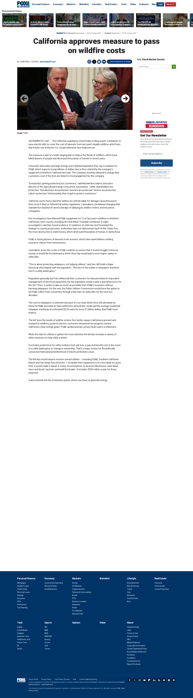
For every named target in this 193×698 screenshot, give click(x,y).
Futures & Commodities (81, 592)
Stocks (75, 583)
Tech (123, 4)
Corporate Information (136, 646)
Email (104, 62)
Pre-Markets (77, 611)
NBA (46, 630)
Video (133, 4)
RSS (159, 680)
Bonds (74, 595)
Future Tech (22, 642)
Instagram (139, 680)
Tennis (47, 649)
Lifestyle (96, 4)
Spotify (169, 680)
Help (74, 679)
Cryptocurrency (78, 589)
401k (19, 601)
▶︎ (125, 98)
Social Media (22, 630)
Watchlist (84, 4)
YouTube (144, 680)
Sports (48, 622)
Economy (57, 4)
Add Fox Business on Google (120, 61)
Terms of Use (162, 172)
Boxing (47, 639)
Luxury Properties (162, 589)
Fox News (131, 655)
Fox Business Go (133, 661)
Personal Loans (23, 592)
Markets (71, 4)
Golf (46, 646)
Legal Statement (47, 684)
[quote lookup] (154, 67)
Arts (129, 601)
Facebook (89, 62)
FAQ (128, 639)
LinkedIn (154, 680)
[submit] (174, 67)
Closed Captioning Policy (137, 649)
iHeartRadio (174, 680)
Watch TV (170, 4)
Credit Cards (22, 589)
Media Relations (133, 642)
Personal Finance (40, 4)
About (130, 622)
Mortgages (21, 583)
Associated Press (48, 62)
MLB (46, 633)
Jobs (129, 630)
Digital (19, 627)
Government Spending (54, 583)
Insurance (21, 598)
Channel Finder (133, 627)
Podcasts (144, 4)
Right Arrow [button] (188, 20)
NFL (46, 627)
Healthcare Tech (23, 639)
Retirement (21, 604)
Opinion (76, 622)
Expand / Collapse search (154, 4)
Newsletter (164, 680)
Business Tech (23, 636)
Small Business (51, 589)
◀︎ (24, 98)
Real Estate (111, 4)
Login (160, 4)
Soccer (47, 642)
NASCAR (48, 636)
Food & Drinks (132, 598)
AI (18, 646)
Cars (129, 592)
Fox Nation (131, 658)
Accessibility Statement (136, 652)
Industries (76, 604)
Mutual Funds (77, 614)
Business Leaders (79, 601)
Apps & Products (134, 664)
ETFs (74, 598)
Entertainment (133, 583)
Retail (74, 608)
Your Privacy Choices (62, 679)
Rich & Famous (133, 586)
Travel (129, 589)
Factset (94, 682)
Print (99, 62)
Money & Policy (51, 586)
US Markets (77, 586)
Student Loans (23, 586)
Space (19, 649)
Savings (20, 595)
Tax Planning (22, 608)
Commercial (160, 586)
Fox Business (23, 4)
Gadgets (20, 633)
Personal (158, 583)
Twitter (94, 62)
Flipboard (149, 680)
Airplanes (131, 595)
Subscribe (156, 163)
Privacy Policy (149, 172)
